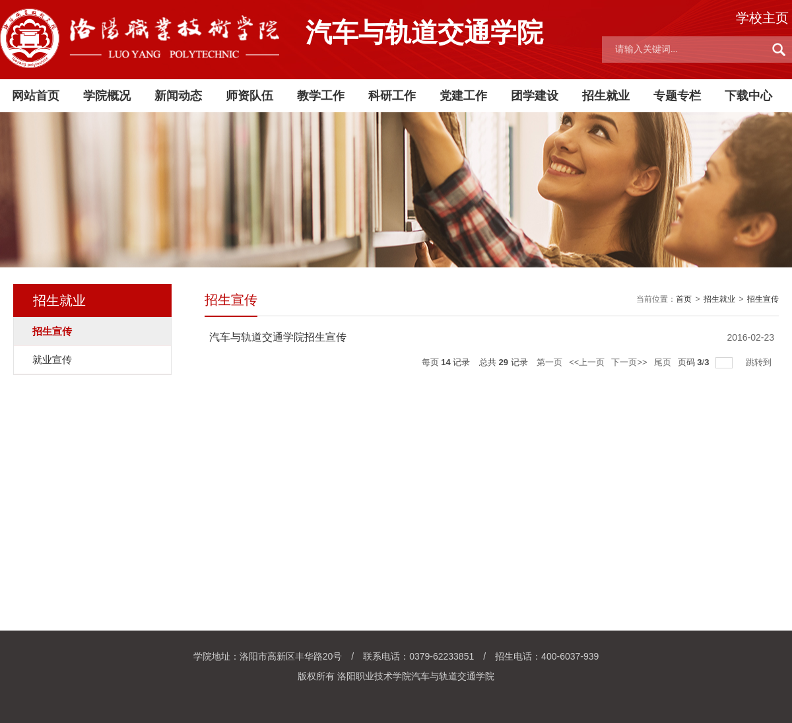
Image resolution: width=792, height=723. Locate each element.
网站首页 (35, 95)
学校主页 (762, 18)
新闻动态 (178, 95)
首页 (684, 299)
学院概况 (107, 95)
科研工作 (392, 95)
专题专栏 (677, 95)
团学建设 (534, 95)
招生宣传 (763, 299)
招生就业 (606, 95)
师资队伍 (249, 95)
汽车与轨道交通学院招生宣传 (277, 337)
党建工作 (463, 95)
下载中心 (748, 95)
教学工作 (321, 95)
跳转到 (760, 362)
